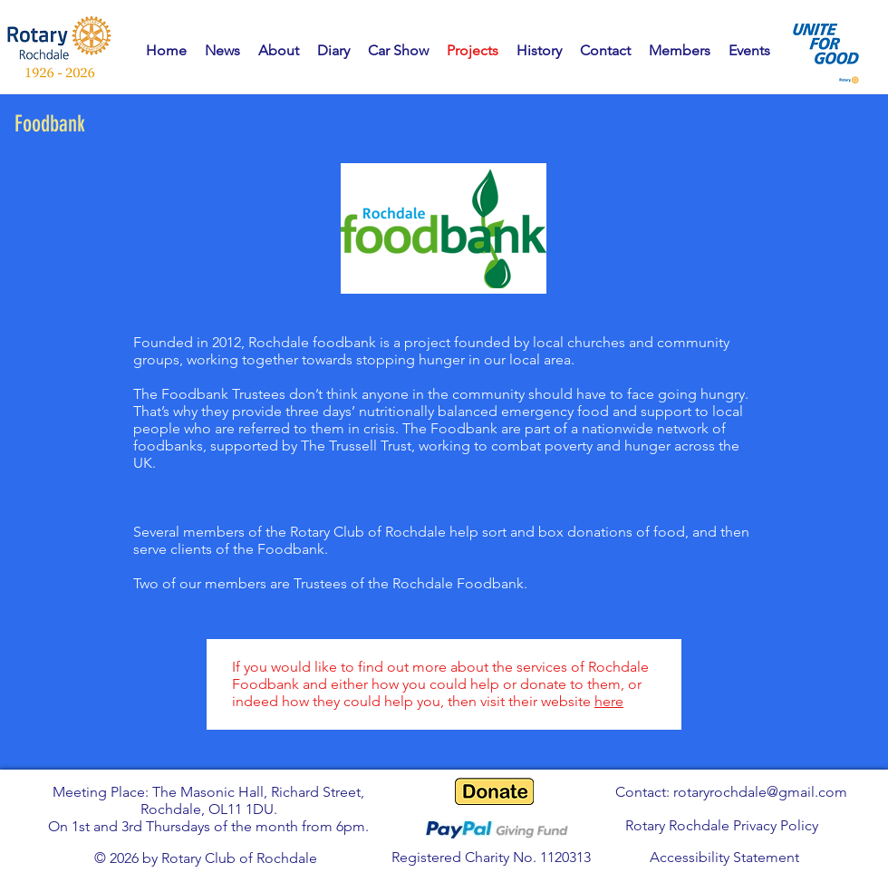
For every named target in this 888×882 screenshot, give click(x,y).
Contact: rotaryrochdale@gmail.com (731, 791)
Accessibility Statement (724, 857)
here (608, 701)
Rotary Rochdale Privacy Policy (721, 825)
